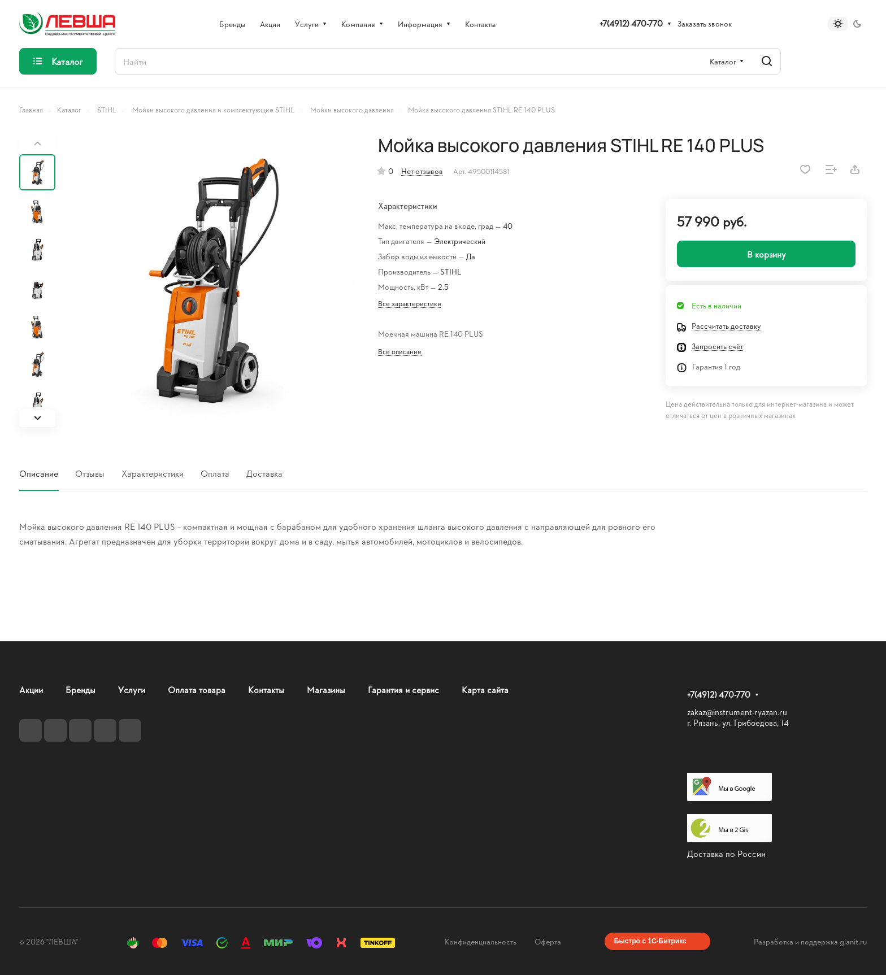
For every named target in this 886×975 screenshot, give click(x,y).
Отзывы (90, 473)
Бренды (80, 689)
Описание (38, 473)
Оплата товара (196, 689)
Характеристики (152, 473)
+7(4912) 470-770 (631, 24)
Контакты (266, 689)
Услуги (131, 689)
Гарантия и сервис (403, 689)
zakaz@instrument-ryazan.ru (737, 712)
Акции (31, 689)
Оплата (215, 473)
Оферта (548, 941)
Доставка (264, 473)
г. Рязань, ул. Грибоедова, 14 (738, 723)
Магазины (326, 689)
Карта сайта (485, 689)
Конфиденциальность (480, 941)
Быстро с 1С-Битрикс (650, 941)
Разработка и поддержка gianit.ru (810, 941)
